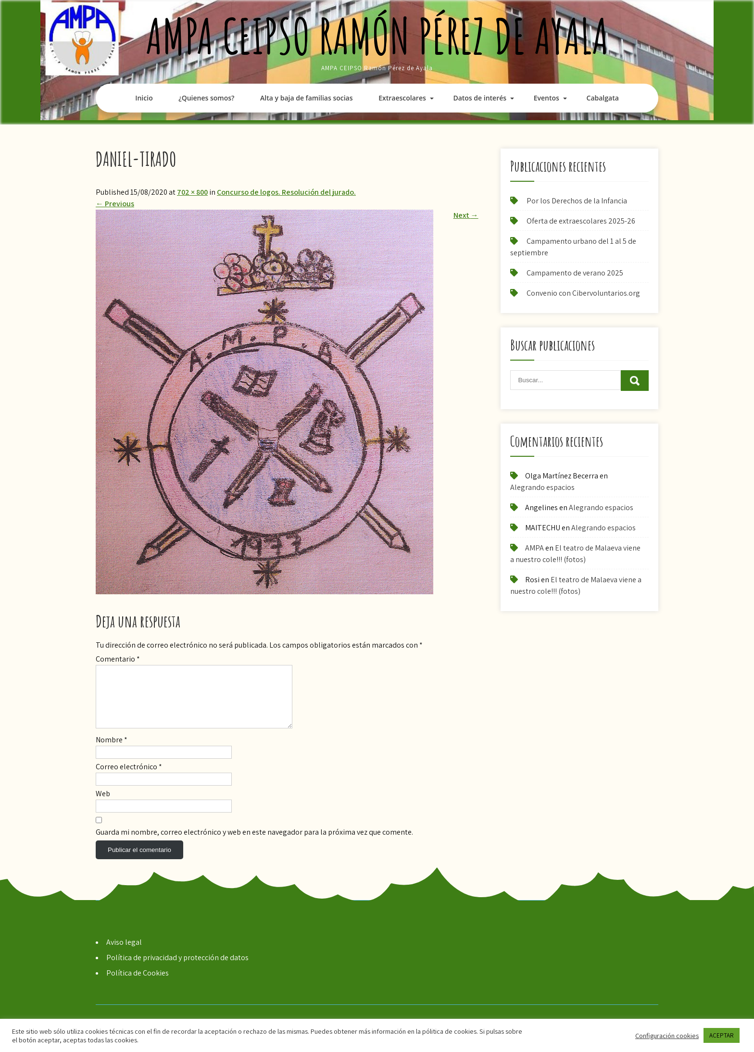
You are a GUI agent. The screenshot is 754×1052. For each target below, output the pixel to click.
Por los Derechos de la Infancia (577, 201)
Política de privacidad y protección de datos (177, 969)
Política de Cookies (137, 984)
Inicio (143, 97)
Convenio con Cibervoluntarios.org (583, 293)
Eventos (546, 97)
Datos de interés (479, 97)
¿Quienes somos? (206, 97)
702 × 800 (192, 192)
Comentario (118, 659)
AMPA (534, 548)
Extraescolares (402, 97)
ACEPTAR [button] (721, 1035)
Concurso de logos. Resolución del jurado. (286, 192)
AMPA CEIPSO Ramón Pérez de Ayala (377, 35)
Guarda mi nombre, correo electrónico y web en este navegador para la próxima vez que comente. (254, 844)
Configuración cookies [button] (667, 1035)
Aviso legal (124, 954)
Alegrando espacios (542, 487)
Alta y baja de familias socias (306, 97)
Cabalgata (603, 97)
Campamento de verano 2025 (575, 273)
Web (103, 805)
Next (465, 215)
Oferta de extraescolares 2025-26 (581, 221)
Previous (115, 204)
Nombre (111, 751)
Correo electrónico (129, 778)
